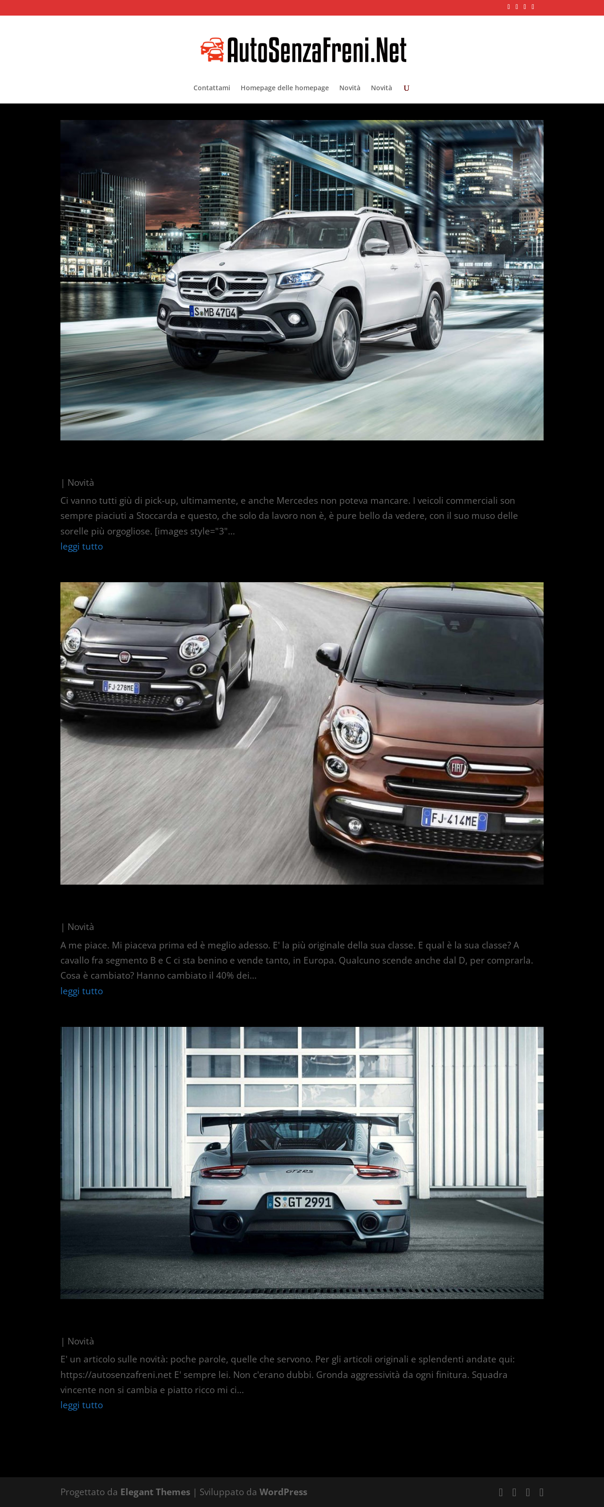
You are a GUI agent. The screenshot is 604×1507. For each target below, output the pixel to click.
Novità (350, 88)
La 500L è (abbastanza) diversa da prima (210, 906)
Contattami (211, 88)
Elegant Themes (155, 1492)
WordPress (283, 1492)
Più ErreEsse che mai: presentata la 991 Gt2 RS (231, 1321)
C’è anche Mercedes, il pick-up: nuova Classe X (230, 462)
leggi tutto (81, 546)
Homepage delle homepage (285, 88)
